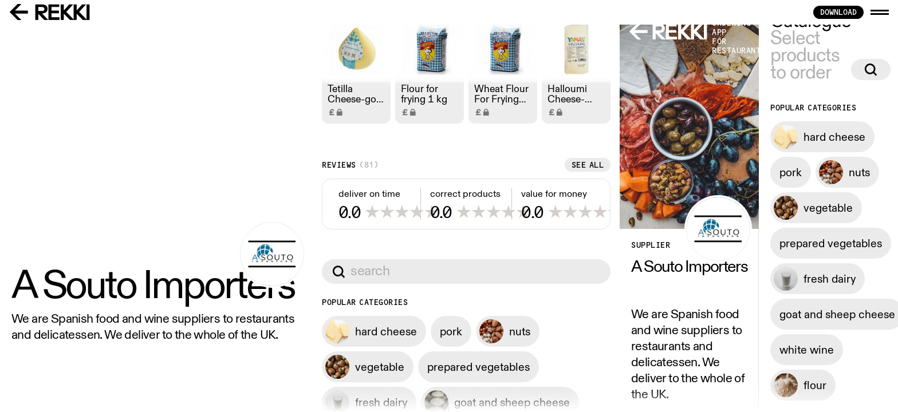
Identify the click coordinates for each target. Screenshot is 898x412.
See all (415, 367)
